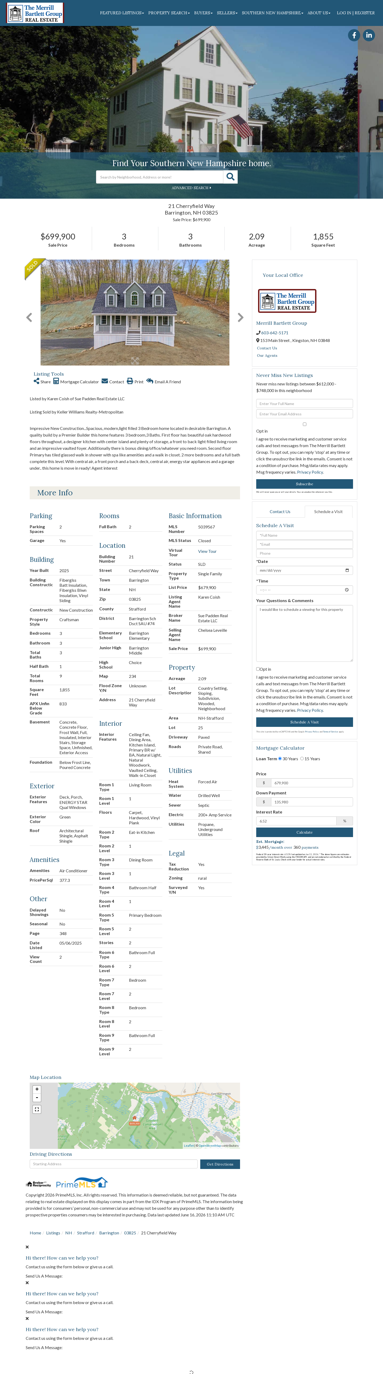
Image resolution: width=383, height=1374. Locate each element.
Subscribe (304, 484)
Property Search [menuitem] (169, 12)
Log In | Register (356, 12)
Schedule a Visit (328, 511)
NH (68, 1232)
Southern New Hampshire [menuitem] (272, 12)
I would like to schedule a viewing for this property (304, 633)
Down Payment (271, 792)
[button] (230, 177)
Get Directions (220, 1164)
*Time (262, 580)
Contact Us (267, 348)
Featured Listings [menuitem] (122, 12)
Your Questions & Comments (285, 600)
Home (35, 1232)
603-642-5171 (274, 332)
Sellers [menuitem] (227, 12)
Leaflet (189, 1145)
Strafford (85, 1232)
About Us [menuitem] (319, 12)
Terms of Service (330, 731)
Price (261, 773)
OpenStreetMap (210, 1145)
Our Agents (267, 355)
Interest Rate (269, 811)
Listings (53, 1232)
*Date (262, 561)
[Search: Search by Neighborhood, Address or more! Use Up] (159, 177)
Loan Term (266, 758)
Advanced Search (190, 187)
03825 (130, 1232)
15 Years (310, 758)
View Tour (207, 551)
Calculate (305, 832)
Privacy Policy (310, 471)
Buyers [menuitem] (203, 12)
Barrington (109, 1232)
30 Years (288, 758)
